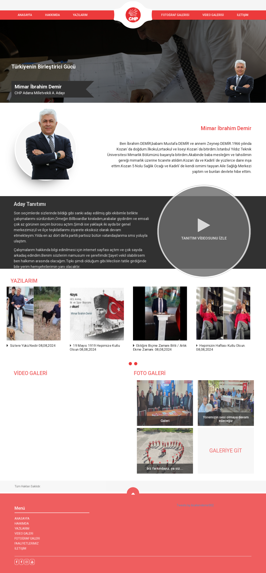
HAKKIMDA (22, 525)
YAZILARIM (80, 15)
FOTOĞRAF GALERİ (27, 540)
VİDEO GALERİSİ (213, 15)
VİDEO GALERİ (24, 535)
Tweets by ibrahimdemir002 (195, 507)
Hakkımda (52, 15)
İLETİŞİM (242, 15)
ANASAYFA (25, 15)
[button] (130, 358)
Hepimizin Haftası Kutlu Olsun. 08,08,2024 (207, 344)
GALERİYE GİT (227, 451)
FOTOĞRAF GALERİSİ (175, 15)
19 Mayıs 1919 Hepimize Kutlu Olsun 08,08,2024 (101, 344)
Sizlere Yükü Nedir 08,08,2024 (48, 342)
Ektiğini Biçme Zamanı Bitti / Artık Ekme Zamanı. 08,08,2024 (155, 344)
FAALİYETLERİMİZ (27, 545)
